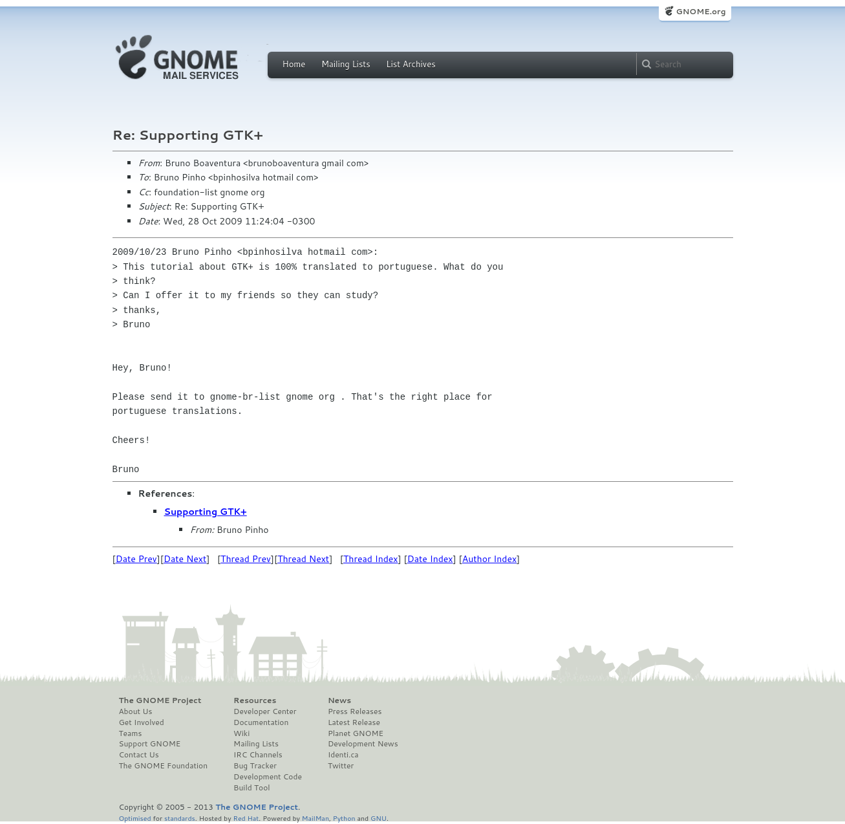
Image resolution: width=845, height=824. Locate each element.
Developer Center (264, 711)
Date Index (430, 558)
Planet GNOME (355, 733)
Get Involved (141, 722)
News (339, 700)
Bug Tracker (255, 766)
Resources (254, 700)
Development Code (267, 777)
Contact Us (139, 755)
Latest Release (354, 722)
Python (344, 818)
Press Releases (354, 711)
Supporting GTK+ (205, 511)
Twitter (341, 766)
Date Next (185, 558)
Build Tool (251, 788)
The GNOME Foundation (163, 766)
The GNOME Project (160, 700)
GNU (378, 818)
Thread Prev (245, 558)
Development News (363, 744)
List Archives (410, 64)
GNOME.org (700, 11)
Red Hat (246, 818)
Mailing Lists (345, 64)
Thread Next (303, 558)
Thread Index (370, 558)
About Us (136, 711)
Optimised (135, 818)
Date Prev (136, 558)
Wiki (241, 733)
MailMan (315, 818)
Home (294, 64)
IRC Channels (258, 755)
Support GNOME (150, 744)
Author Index (489, 558)
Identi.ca (343, 755)
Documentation (260, 722)
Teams (130, 733)
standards (179, 818)
